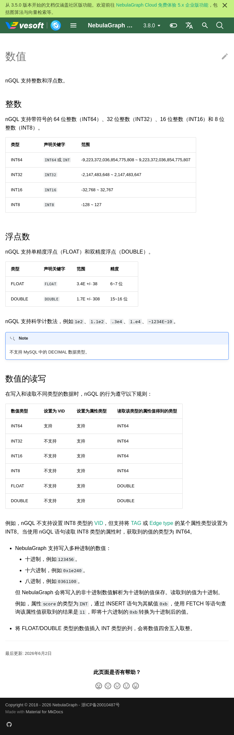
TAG (136, 523)
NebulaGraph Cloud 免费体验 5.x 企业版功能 (162, 5)
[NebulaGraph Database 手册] (33, 25)
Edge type (161, 523)
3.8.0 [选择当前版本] (149, 25)
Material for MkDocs (44, 711)
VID (98, 523)
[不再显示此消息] (225, 5)
